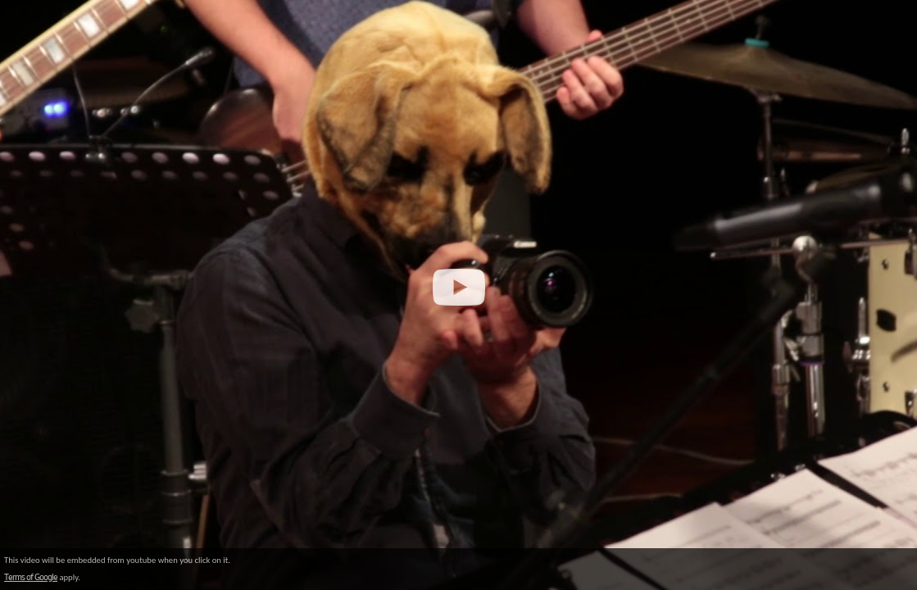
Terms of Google (30, 577)
